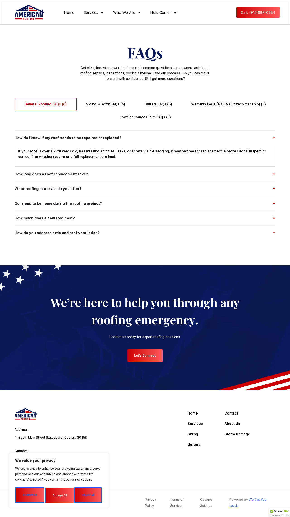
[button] (279, 512)
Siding (193, 434)
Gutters (194, 444)
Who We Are (127, 12)
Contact (231, 413)
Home (69, 12)
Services (93, 12)
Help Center (163, 12)
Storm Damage (237, 434)
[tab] (45, 104)
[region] (59, 474)
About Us (232, 424)
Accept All (59, 495)
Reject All (80, 480)
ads (235, 506)
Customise (37, 480)
